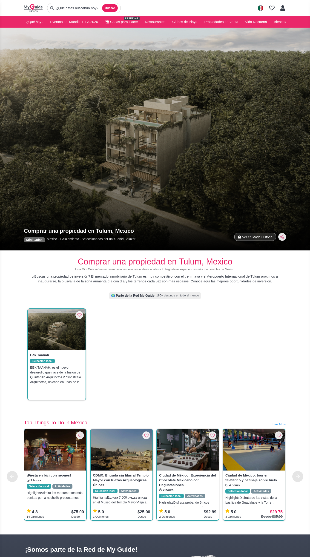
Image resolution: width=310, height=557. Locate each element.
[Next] (297, 476)
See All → (279, 424)
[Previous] (12, 476)
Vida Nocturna (256, 22)
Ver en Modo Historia (255, 237)
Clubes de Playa (184, 22)
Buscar (110, 8)
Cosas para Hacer (121, 22)
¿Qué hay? (34, 22)
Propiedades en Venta (221, 22)
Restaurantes (155, 22)
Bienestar (281, 22)
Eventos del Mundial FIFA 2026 (74, 22)
